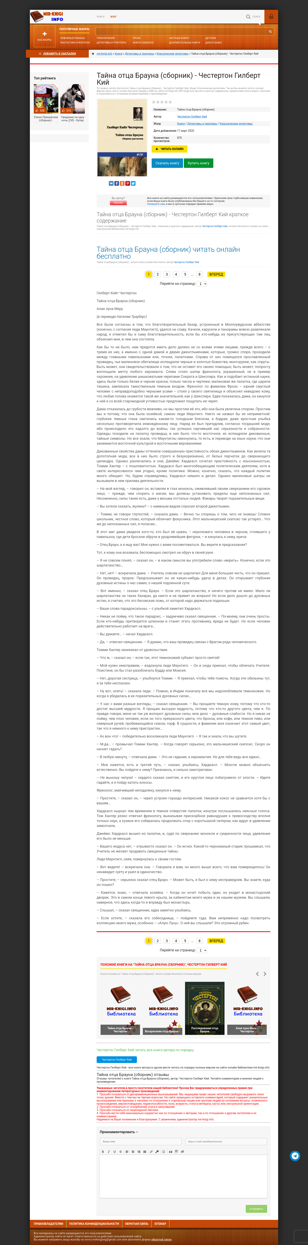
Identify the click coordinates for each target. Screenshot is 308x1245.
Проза (136, 38)
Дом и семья (213, 42)
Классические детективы (236, 123)
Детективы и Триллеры (111, 42)
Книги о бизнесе (143, 42)
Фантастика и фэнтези (75, 42)
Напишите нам (156, 203)
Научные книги (179, 38)
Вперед (216, 274)
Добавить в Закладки (57, 53)
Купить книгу (198, 163)
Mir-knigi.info (59, 17)
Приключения (106, 38)
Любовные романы (72, 38)
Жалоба (118, 202)
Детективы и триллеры (202, 123)
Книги (100, 16)
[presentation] (102, 1151)
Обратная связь (136, 1223)
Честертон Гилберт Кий (192, 116)
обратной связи (161, 1239)
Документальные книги (184, 42)
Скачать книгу (167, 163)
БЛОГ (114, 16)
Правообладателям (48, 1223)
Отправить (256, 1208)
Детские (210, 38)
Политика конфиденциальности (94, 1223)
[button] (103, 1151)
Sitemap (160, 1223)
